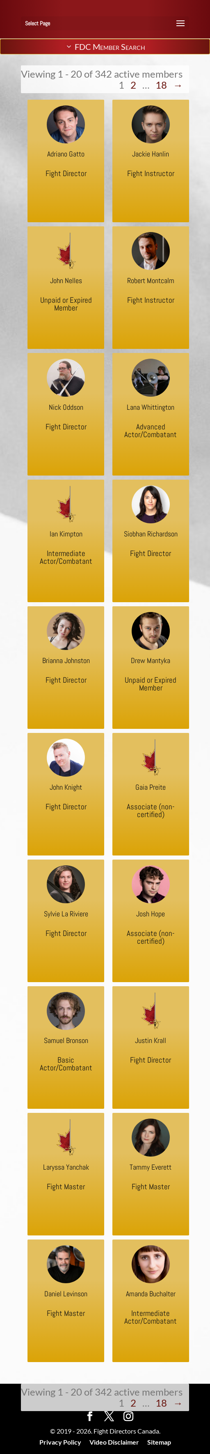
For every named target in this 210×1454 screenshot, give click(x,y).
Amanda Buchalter (151, 1293)
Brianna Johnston (66, 660)
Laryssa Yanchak (66, 1167)
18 (161, 85)
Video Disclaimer (114, 1442)
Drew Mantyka (150, 660)
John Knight (66, 787)
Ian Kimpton (66, 533)
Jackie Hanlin (150, 154)
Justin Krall (150, 1040)
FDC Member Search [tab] (105, 46)
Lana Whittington (150, 407)
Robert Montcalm (150, 280)
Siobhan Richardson (151, 533)
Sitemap (159, 1442)
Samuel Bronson (66, 1040)
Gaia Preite (150, 787)
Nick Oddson (66, 407)
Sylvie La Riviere (66, 913)
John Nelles (66, 280)
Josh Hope (150, 913)
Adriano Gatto (65, 154)
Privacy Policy (60, 1442)
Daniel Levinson (65, 1293)
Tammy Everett (150, 1167)
